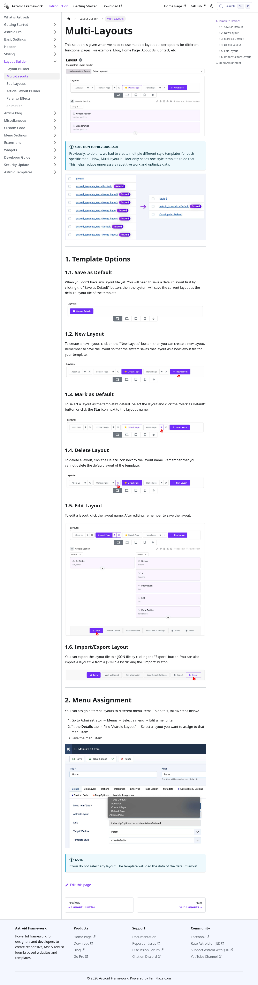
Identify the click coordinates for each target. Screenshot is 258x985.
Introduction (58, 6)
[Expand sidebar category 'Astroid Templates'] (55, 172)
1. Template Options (228, 21)
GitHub (198, 6)
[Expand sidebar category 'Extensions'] (55, 142)
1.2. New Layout (229, 33)
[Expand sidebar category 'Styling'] (55, 54)
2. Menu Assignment (228, 63)
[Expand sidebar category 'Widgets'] (55, 150)
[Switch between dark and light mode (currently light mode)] (211, 6)
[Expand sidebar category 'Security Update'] (55, 164)
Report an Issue (146, 943)
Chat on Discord (146, 956)
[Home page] (69, 19)
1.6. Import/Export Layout (235, 57)
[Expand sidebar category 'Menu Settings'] (55, 135)
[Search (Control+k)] (234, 6)
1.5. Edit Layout (228, 51)
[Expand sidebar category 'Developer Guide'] (55, 157)
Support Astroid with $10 (212, 950)
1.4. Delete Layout (230, 45)
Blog (79, 950)
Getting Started (85, 6)
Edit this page (78, 885)
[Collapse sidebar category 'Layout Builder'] (55, 61)
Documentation (144, 937)
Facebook (200, 937)
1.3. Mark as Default (231, 39)
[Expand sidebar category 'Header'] (55, 46)
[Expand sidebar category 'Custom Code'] (55, 128)
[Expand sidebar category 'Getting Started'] (55, 24)
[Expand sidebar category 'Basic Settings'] (55, 39)
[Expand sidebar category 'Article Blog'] (55, 113)
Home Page (175, 6)
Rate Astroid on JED (207, 943)
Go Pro (81, 956)
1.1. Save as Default (231, 27)
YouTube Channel (206, 956)
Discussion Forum (148, 950)
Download (112, 6)
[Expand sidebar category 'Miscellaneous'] (55, 120)
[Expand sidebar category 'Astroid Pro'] (55, 32)
